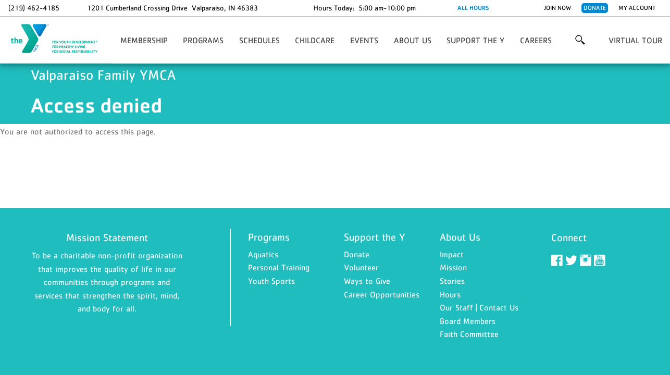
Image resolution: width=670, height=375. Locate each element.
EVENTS (364, 40)
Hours (450, 294)
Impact (452, 254)
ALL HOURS (473, 7)
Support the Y (475, 40)
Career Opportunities (381, 294)
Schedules (259, 40)
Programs (203, 40)
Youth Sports (271, 280)
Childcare (314, 40)
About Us (412, 40)
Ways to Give (367, 280)
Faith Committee (469, 334)
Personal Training (278, 267)
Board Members (467, 321)
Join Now (557, 7)
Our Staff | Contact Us (479, 307)
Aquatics (263, 254)
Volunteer (361, 267)
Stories (452, 280)
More (580, 40)
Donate (595, 7)
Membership (144, 40)
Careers (536, 40)
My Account (636, 7)
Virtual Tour (635, 40)
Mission (453, 267)
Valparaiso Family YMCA (60, 39)
